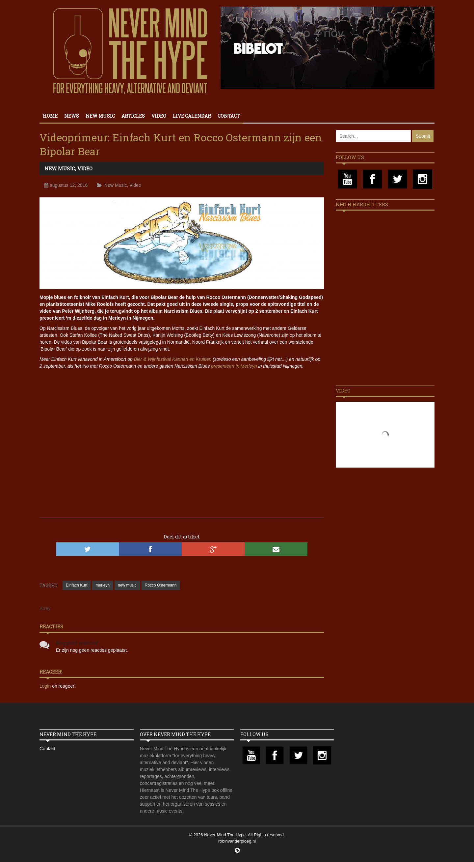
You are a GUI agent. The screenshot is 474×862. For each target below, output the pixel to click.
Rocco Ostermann (161, 585)
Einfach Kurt (76, 585)
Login (46, 686)
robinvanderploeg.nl (237, 841)
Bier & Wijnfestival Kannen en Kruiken (173, 359)
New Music (100, 116)
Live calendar (192, 116)
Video (158, 116)
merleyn (102, 585)
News (71, 116)
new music (127, 585)
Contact (229, 116)
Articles (133, 116)
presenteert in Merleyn (234, 366)
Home (50, 116)
